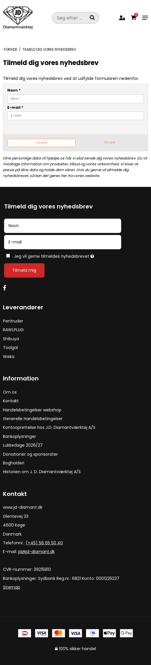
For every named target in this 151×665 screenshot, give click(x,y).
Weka (8, 356)
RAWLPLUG (13, 330)
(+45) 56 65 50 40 (44, 543)
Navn (14, 90)
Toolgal (10, 347)
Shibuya (11, 339)
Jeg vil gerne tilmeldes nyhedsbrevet (68, 255)
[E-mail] (62, 242)
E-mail (15, 107)
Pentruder (13, 321)
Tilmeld (41, 143)
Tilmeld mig (24, 270)
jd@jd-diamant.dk (36, 552)
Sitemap (11, 587)
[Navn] (62, 225)
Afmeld (109, 142)
